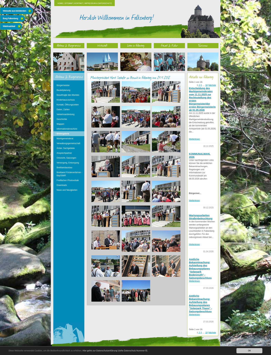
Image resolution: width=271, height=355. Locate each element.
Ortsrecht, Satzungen (66, 158)
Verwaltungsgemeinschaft (68, 143)
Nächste (212, 85)
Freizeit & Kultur (169, 45)
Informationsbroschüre (67, 129)
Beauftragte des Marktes (68, 95)
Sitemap (69, 3)
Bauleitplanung (63, 90)
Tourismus (203, 45)
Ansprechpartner (64, 153)
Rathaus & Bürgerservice (69, 45)
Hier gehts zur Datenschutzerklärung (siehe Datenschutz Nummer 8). (115, 350)
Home (60, 3)
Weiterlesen (194, 139)
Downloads (62, 185)
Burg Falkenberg (10, 18)
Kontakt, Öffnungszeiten (68, 104)
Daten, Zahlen (63, 109)
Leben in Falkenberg (135, 45)
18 (206, 85)
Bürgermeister (63, 85)
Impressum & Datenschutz (98, 3)
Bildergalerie (63, 133)
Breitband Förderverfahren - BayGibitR (69, 174)
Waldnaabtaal (9, 26)
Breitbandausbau (64, 167)
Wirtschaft (102, 45)
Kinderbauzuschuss (66, 100)
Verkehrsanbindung (65, 114)
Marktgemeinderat (65, 138)
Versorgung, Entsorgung (68, 163)
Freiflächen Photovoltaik (68, 180)
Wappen (60, 124)
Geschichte (62, 119)
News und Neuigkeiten (67, 190)
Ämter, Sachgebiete (66, 148)
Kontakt (78, 3)
